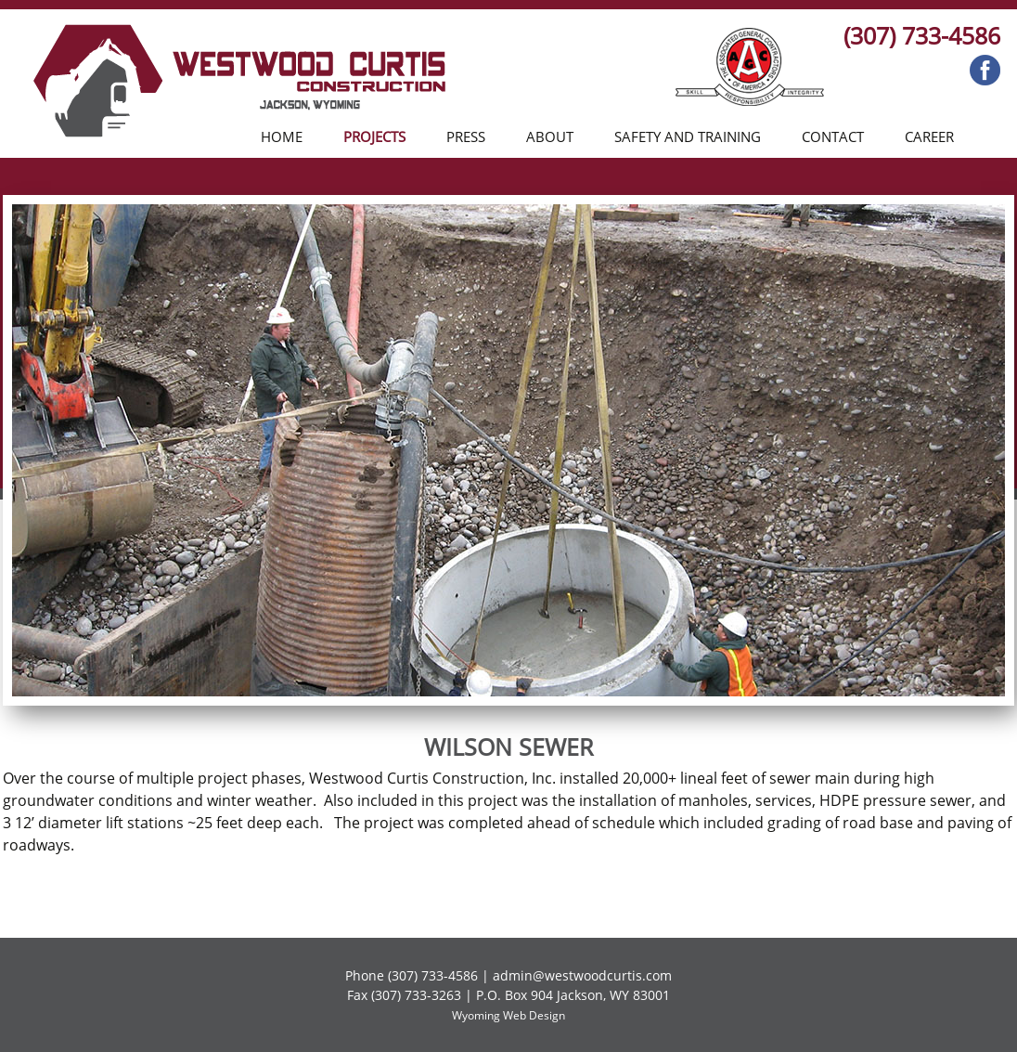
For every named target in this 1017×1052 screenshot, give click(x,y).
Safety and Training (687, 136)
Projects (374, 136)
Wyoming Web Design (508, 1015)
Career (929, 136)
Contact (833, 136)
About (549, 136)
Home (282, 136)
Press (465, 136)
